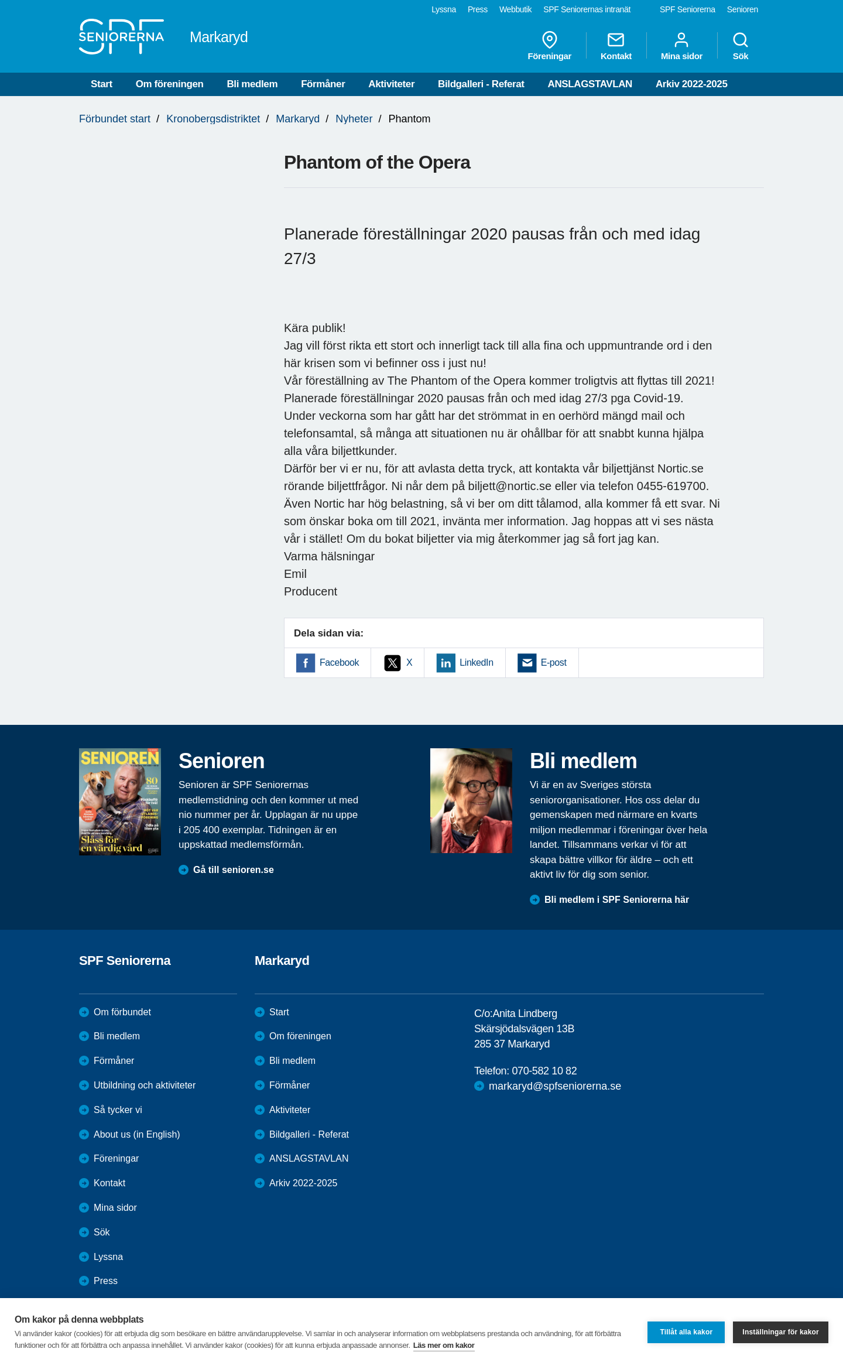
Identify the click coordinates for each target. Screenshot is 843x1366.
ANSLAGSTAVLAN (590, 84)
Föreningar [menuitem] (549, 45)
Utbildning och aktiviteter (145, 1085)
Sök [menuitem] (740, 45)
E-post (554, 662)
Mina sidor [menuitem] (681, 45)
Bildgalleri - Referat (481, 84)
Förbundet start (114, 119)
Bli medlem (252, 84)
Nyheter (353, 119)
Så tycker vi (118, 1110)
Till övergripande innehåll (0, 0)
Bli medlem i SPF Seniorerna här (616, 900)
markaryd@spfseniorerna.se (555, 1086)
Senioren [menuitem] (742, 9)
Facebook (339, 662)
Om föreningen (170, 84)
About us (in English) (137, 1134)
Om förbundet (122, 1012)
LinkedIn (476, 662)
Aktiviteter (391, 84)
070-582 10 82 (544, 1071)
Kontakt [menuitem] (616, 45)
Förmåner (323, 84)
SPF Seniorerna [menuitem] (687, 9)
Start (101, 84)
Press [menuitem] (478, 9)
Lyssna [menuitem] (443, 9)
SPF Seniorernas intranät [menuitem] (586, 9)
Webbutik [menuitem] (515, 9)
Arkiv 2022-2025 (692, 84)
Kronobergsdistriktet (213, 119)
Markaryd (298, 119)
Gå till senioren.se (233, 870)
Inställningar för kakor (780, 1332)
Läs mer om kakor (444, 1345)
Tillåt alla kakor (686, 1332)
